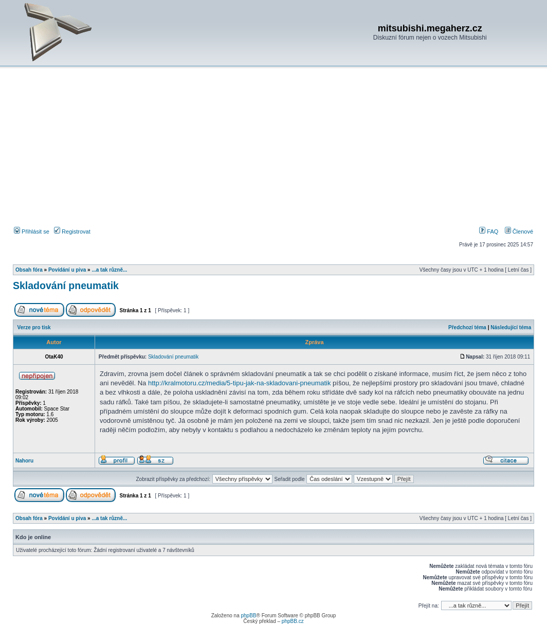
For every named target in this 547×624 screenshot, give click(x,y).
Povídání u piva (67, 270)
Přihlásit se (31, 231)
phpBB (248, 615)
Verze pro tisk (34, 327)
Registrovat (72, 231)
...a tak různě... (109, 270)
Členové (519, 231)
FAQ (488, 231)
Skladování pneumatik (66, 285)
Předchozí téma (467, 327)
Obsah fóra (29, 270)
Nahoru (24, 460)
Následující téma (510, 327)
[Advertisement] (273, 149)
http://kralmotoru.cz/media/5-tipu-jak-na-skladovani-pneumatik (239, 383)
